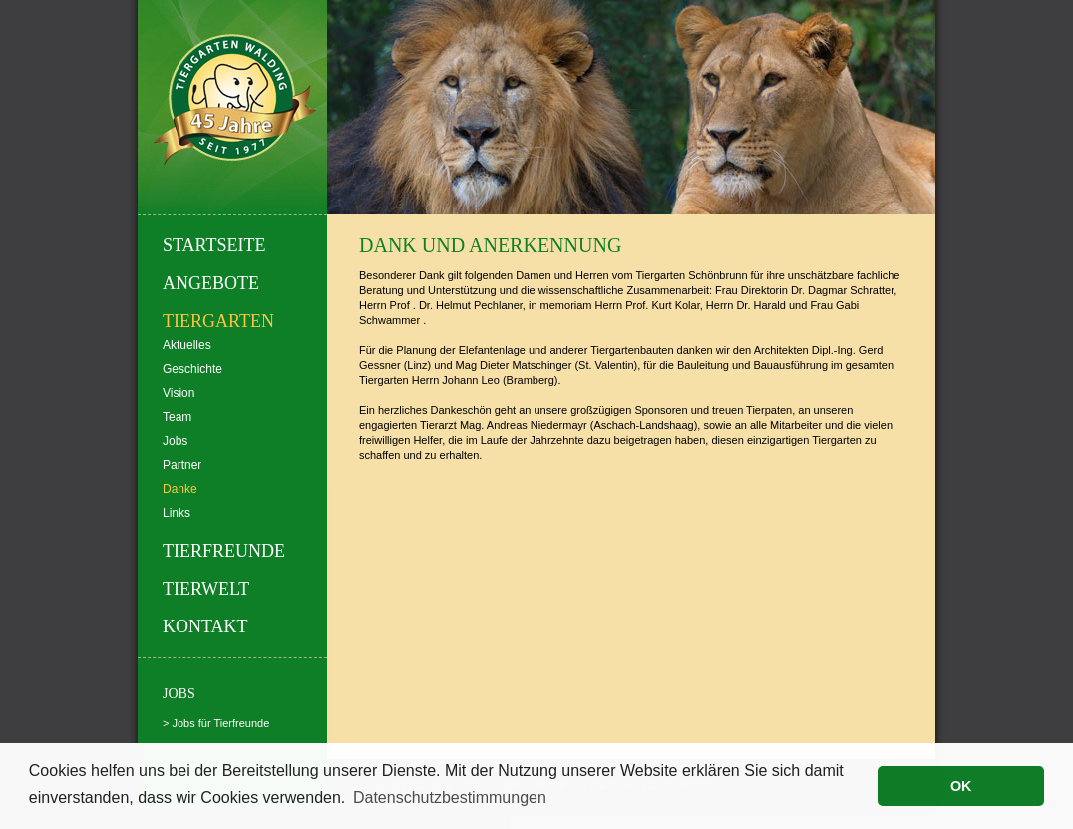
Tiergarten (218, 321)
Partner (182, 465)
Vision (178, 393)
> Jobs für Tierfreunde (216, 723)
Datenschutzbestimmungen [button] (449, 797)
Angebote (211, 283)
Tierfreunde (224, 551)
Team (177, 417)
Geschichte (192, 369)
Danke (180, 489)
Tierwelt (206, 589)
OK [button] (961, 786)
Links (176, 513)
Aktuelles (187, 345)
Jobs (175, 441)
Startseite (214, 245)
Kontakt (205, 626)
